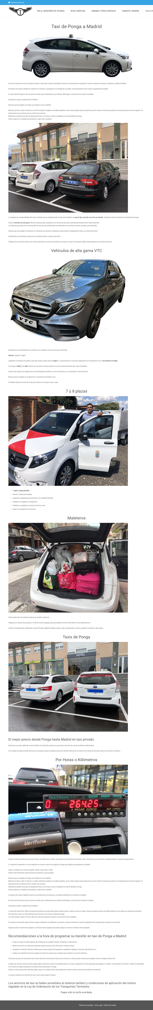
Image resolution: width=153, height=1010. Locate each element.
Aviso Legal (98, 1005)
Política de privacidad (86, 1005)
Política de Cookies (110, 1005)
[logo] (20, 11)
